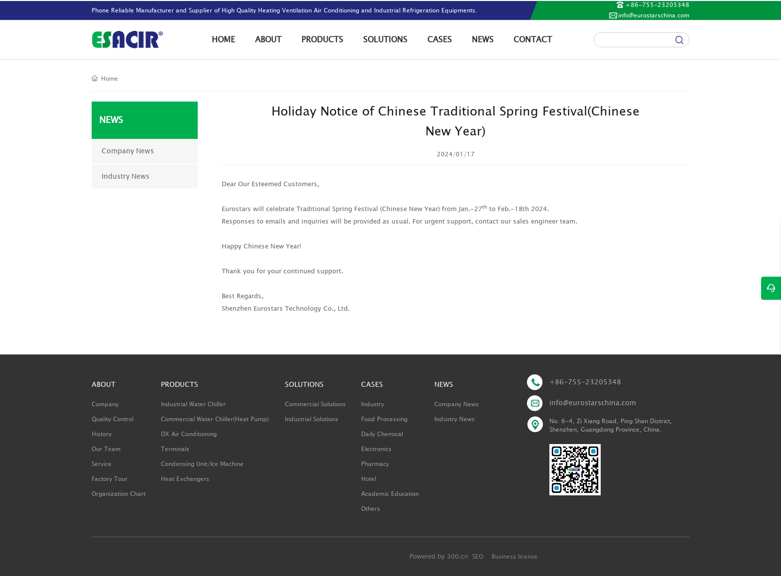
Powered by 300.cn (438, 557)
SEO (477, 556)
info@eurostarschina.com (653, 15)
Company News (128, 151)
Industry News (125, 176)
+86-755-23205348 (657, 4)
